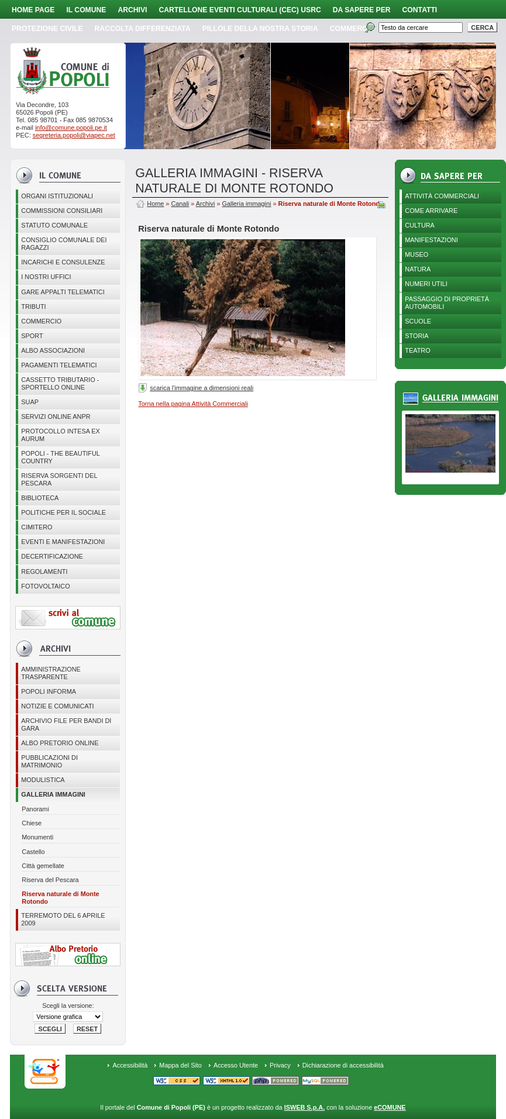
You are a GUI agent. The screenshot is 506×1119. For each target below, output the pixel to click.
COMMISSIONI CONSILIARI (61, 210)
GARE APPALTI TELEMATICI (62, 291)
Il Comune (86, 10)
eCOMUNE (389, 1107)
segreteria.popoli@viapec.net (74, 135)
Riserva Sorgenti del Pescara (59, 479)
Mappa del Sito (180, 1065)
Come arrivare (431, 210)
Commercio (352, 29)
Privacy (280, 1065)
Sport (32, 335)
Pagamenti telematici (59, 365)
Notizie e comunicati (57, 706)
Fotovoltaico (45, 586)
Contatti (420, 10)
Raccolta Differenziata (143, 29)
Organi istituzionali (57, 195)
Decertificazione (52, 556)
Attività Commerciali (442, 195)
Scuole (418, 321)
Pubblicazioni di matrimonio (49, 761)
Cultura (420, 225)
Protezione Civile (47, 29)
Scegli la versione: (68, 1005)
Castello (33, 851)
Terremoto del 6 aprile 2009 (63, 919)
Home (155, 203)
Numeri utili (426, 283)
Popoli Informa (48, 691)
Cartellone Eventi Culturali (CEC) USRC (240, 10)
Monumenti (37, 837)
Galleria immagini (53, 794)
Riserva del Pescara (50, 879)
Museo (416, 254)
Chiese (32, 823)
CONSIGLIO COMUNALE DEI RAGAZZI (63, 243)
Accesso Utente (236, 1065)
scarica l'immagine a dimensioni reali (201, 387)
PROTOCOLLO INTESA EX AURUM (60, 435)
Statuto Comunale (54, 225)
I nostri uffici (46, 276)
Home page (33, 10)
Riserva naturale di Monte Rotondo (60, 897)
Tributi (33, 306)
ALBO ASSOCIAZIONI (53, 350)
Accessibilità (129, 1065)
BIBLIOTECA (39, 497)
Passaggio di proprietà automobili (447, 302)
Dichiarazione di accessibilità (343, 1065)
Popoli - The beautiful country (60, 457)
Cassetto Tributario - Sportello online (60, 383)
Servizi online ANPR (55, 416)
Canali (180, 203)
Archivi (132, 10)
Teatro (417, 350)
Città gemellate (43, 865)
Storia (416, 335)
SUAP (30, 401)
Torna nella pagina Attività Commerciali (192, 403)
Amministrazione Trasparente (51, 673)
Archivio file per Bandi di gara (66, 724)
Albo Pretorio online (59, 742)
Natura (418, 269)
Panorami (35, 808)
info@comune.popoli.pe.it (71, 127)
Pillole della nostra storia (260, 29)
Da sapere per (362, 10)
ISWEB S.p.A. (304, 1107)
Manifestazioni (431, 239)
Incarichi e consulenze (63, 262)
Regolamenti (44, 571)
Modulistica (42, 779)
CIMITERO (36, 527)
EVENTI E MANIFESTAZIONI (63, 541)
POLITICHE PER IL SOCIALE (63, 512)
